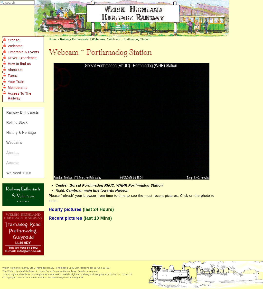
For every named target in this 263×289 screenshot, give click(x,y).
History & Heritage (21, 133)
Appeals (12, 163)
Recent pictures (65, 218)
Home (53, 39)
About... (12, 153)
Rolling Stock (17, 122)
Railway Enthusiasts (74, 39)
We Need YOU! (18, 173)
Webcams (98, 39)
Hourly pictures (65, 209)
